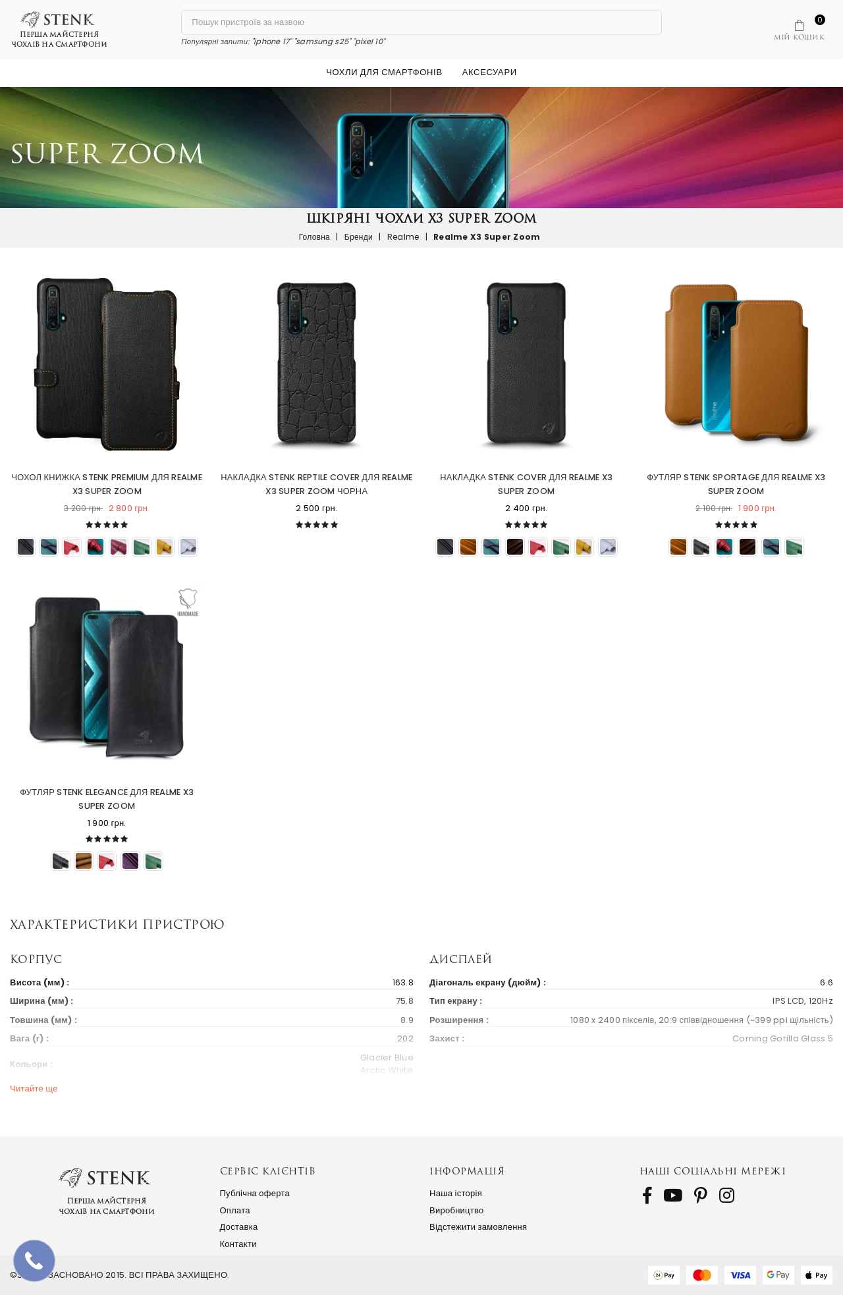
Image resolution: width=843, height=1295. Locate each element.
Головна (314, 236)
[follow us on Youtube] (673, 1195)
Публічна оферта (255, 1193)
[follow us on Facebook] (647, 1195)
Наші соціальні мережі (712, 1170)
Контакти (238, 1244)
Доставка (239, 1227)
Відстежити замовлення (478, 1227)
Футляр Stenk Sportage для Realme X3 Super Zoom (736, 484)
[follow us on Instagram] (727, 1195)
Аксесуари (489, 72)
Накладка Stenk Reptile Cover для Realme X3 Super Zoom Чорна (316, 484)
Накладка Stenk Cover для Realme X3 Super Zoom (526, 484)
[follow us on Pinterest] (701, 1195)
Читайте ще (34, 1088)
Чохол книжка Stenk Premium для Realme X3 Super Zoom (107, 484)
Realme (403, 236)
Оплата (235, 1210)
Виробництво (456, 1210)
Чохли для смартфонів (384, 72)
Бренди (358, 236)
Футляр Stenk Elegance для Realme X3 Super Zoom (106, 799)
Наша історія (455, 1193)
